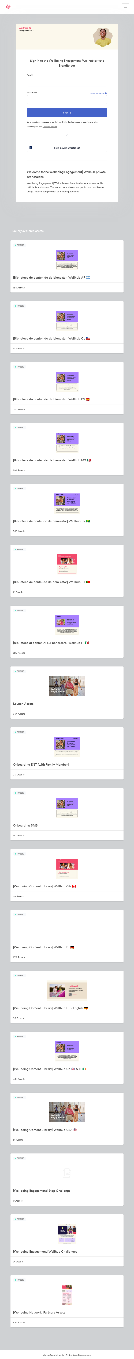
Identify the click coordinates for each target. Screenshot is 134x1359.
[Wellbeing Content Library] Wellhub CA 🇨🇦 (44, 886)
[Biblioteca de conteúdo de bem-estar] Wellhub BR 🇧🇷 (51, 521)
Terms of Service (50, 126)
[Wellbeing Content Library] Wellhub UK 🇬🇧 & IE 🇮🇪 (49, 1069)
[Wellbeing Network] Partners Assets (39, 1312)
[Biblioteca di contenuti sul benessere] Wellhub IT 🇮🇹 (51, 643)
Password (32, 92)
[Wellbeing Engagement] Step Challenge (41, 1191)
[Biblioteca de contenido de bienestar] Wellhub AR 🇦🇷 (51, 278)
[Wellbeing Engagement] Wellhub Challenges (45, 1251)
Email (29, 75)
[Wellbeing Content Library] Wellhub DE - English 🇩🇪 (50, 1008)
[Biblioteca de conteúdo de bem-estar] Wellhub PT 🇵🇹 (51, 582)
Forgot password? (98, 92)
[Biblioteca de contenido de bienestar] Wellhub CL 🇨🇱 (51, 338)
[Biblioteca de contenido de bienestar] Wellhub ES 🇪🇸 (51, 399)
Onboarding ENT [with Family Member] (41, 765)
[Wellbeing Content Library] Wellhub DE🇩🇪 (43, 947)
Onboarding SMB (25, 825)
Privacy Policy (61, 122)
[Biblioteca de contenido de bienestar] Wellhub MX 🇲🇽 (52, 460)
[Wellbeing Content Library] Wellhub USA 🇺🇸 (45, 1130)
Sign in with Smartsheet (54, 148)
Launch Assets (23, 704)
